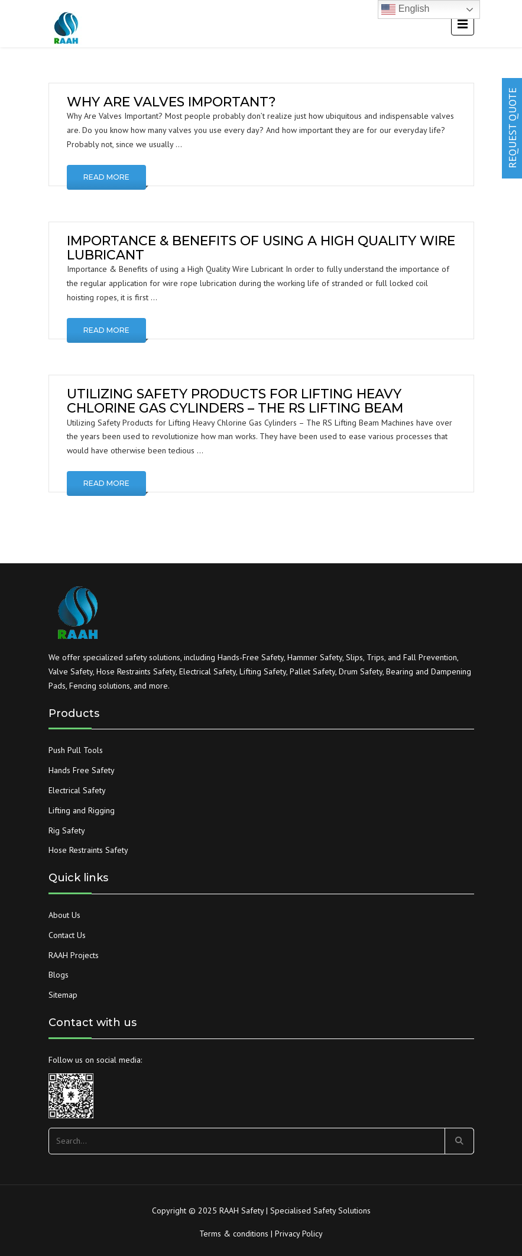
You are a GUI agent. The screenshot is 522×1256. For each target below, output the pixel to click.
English (405, 9)
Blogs (58, 974)
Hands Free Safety (81, 770)
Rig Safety (66, 830)
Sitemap (62, 994)
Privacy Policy (299, 1233)
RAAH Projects (73, 955)
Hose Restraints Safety (88, 850)
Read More (106, 177)
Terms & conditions (233, 1233)
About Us (64, 915)
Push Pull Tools (75, 750)
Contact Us (67, 935)
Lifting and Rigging (81, 810)
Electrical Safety (77, 790)
